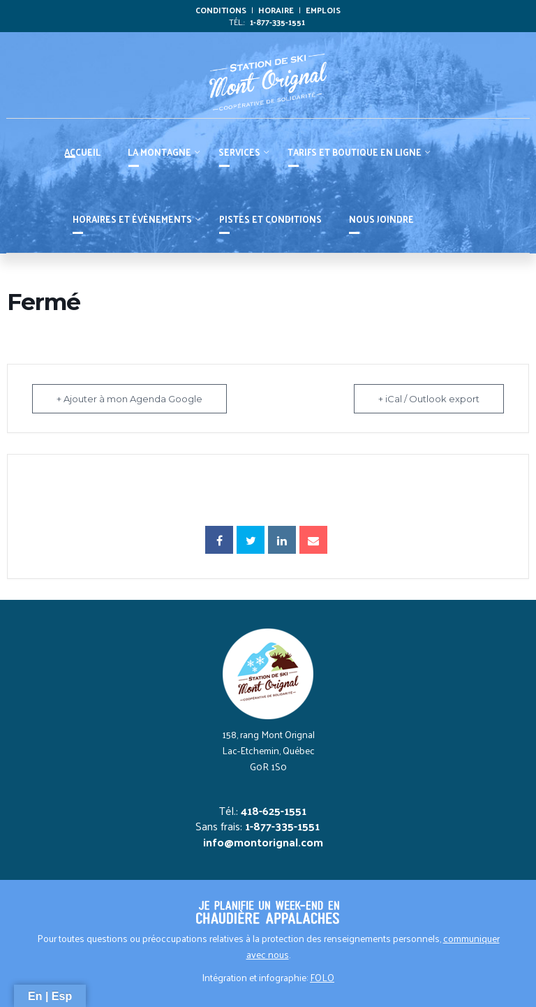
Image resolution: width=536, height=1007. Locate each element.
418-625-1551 (273, 810)
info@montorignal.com (263, 842)
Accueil (82, 152)
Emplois (323, 9)
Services (239, 152)
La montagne (159, 152)
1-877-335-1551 (277, 21)
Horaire (276, 9)
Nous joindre (381, 219)
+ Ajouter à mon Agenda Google (129, 398)
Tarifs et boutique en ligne (355, 152)
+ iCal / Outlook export (428, 398)
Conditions (220, 9)
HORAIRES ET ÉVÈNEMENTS (132, 219)
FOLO (322, 977)
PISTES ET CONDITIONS (270, 219)
